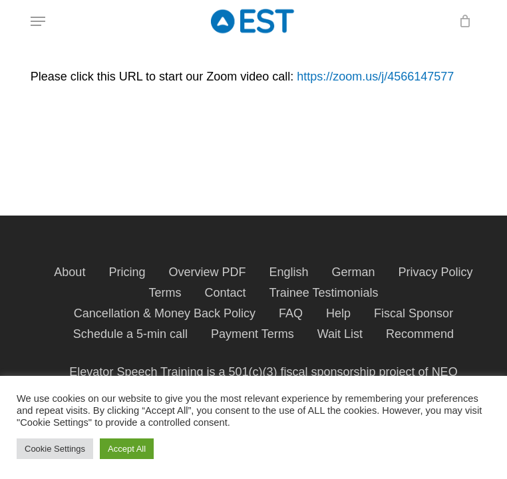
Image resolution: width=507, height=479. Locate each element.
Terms (164, 292)
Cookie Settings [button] (55, 449)
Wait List (340, 334)
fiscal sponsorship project (348, 372)
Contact (225, 292)
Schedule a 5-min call (130, 334)
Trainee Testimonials (323, 292)
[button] (38, 21)
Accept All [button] (127, 449)
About (69, 272)
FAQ (291, 313)
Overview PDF (207, 272)
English (288, 272)
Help (338, 313)
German (353, 272)
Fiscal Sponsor (413, 313)
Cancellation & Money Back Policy (164, 313)
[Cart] (461, 21)
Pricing (126, 272)
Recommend (420, 334)
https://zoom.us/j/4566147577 (375, 76)
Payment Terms (252, 334)
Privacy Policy (436, 272)
